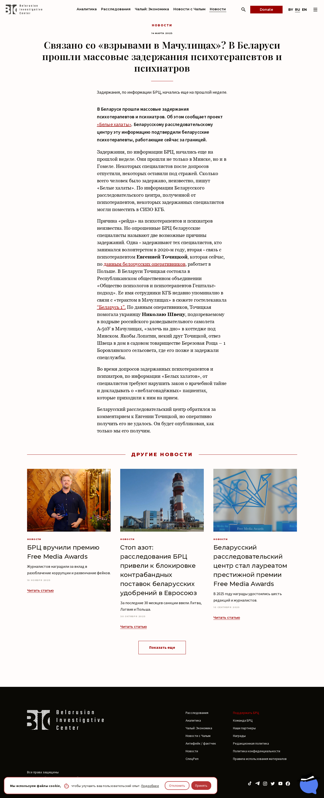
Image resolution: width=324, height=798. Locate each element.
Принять (201, 785)
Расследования (116, 9)
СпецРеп (192, 759)
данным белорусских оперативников (145, 264)
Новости (218, 9)
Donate (266, 9)
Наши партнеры (244, 728)
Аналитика (87, 9)
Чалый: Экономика (152, 9)
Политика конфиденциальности (256, 751)
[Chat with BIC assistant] (308, 783)
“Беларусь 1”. (111, 307)
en (304, 9)
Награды (239, 736)
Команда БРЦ (243, 720)
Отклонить (177, 785)
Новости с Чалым (189, 9)
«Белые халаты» (114, 124)
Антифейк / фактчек (201, 743)
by (290, 9)
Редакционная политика (251, 743)
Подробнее (150, 786)
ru (297, 9)
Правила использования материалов (260, 759)
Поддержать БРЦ (246, 713)
